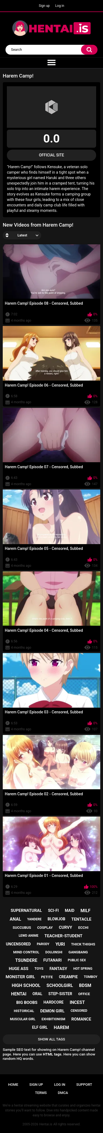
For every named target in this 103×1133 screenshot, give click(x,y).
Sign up (44, 6)
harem (61, 1027)
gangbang (78, 952)
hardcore (53, 1002)
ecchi (83, 928)
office (84, 994)
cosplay (45, 928)
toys (38, 968)
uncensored (18, 944)
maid (69, 910)
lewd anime (28, 936)
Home (13, 1084)
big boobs (26, 1002)
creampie (68, 977)
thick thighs (83, 944)
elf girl (40, 1027)
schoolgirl (59, 985)
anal (15, 919)
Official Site (51, 155)
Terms (41, 1093)
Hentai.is (45, 1124)
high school (26, 985)
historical (24, 1011)
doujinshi (53, 952)
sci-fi (53, 910)
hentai (18, 993)
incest (77, 1002)
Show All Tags (51, 1039)
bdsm (85, 985)
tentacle (81, 919)
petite (47, 977)
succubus (22, 928)
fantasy (58, 968)
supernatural (26, 910)
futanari (52, 960)
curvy (65, 927)
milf (85, 910)
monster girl (20, 976)
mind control (26, 952)
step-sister (60, 994)
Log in (59, 6)
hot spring (82, 969)
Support (84, 1084)
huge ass (18, 968)
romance (81, 1019)
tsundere (26, 960)
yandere (34, 919)
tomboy (90, 977)
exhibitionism (53, 1019)
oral (37, 994)
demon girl (52, 1011)
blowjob (56, 919)
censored (79, 1011)
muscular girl (22, 1019)
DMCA (63, 1093)
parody (43, 944)
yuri (60, 944)
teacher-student (63, 935)
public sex (77, 960)
